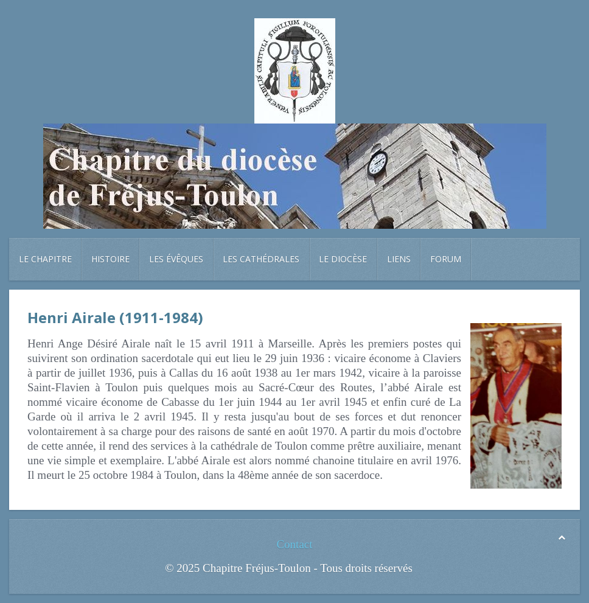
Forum (445, 259)
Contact (294, 544)
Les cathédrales (261, 259)
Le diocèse (343, 259)
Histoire (110, 259)
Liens (399, 259)
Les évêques (176, 259)
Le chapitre (45, 259)
